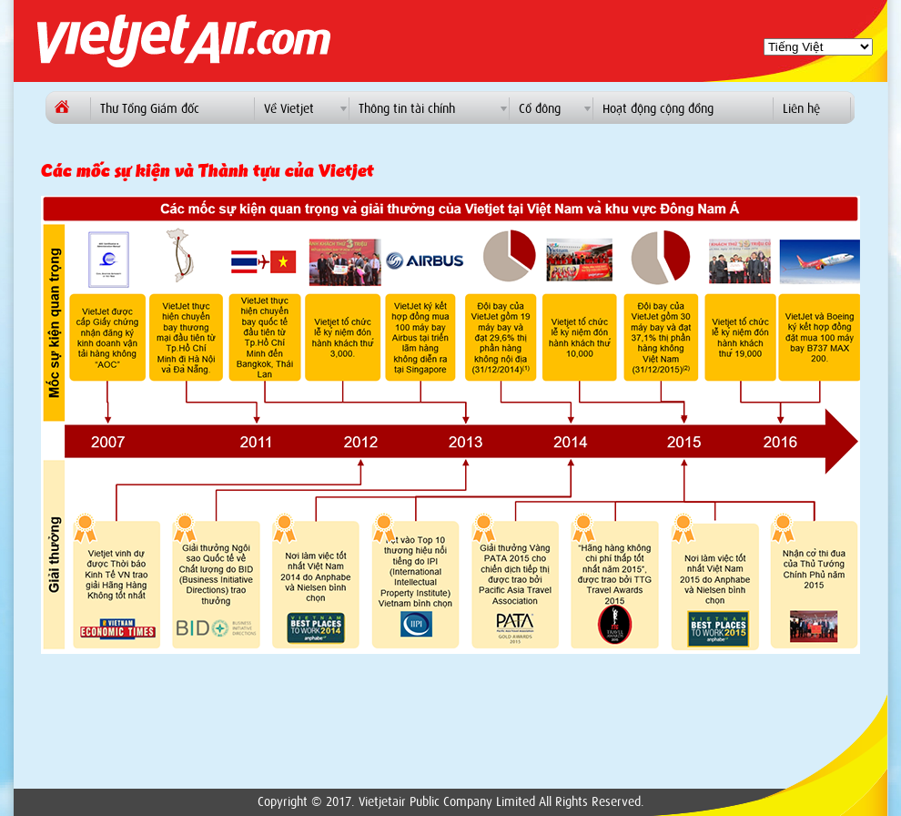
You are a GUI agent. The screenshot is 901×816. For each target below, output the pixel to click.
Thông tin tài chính (407, 109)
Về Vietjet (289, 109)
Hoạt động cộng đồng (658, 109)
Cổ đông (540, 109)
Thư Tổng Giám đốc (149, 109)
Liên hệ (801, 109)
